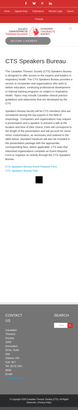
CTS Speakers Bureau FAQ (21, 170)
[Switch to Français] (39, 19)
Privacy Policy (44, 402)
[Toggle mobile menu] (71, 28)
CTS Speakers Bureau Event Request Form (31, 166)
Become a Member (24, 41)
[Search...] (61, 325)
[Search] (70, 325)
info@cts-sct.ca (14, 378)
